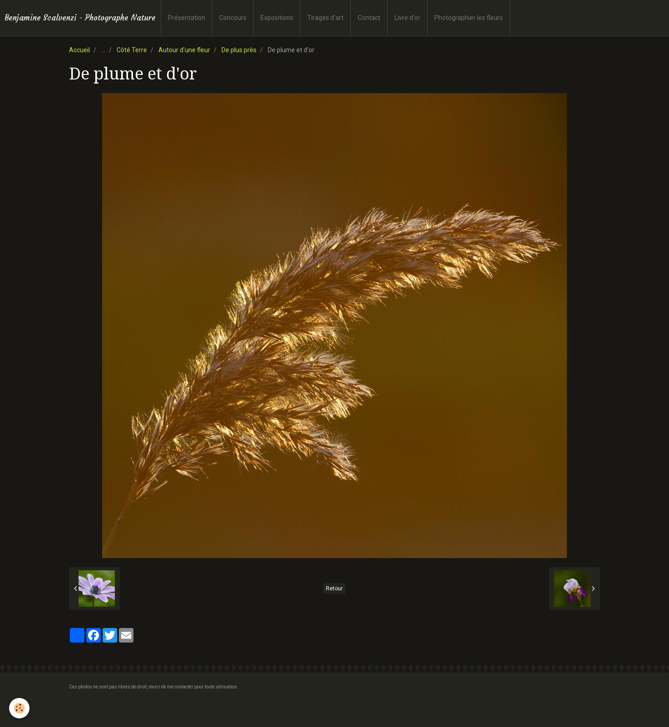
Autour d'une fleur (184, 50)
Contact (369, 17)
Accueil (79, 50)
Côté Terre (132, 50)
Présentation (186, 17)
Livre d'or (407, 17)
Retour (334, 588)
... (103, 50)
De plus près (238, 50)
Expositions (277, 17)
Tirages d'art (325, 17)
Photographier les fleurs (468, 17)
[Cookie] (19, 708)
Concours (232, 17)
